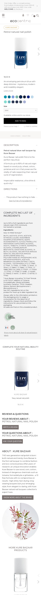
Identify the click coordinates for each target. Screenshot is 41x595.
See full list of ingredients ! (20, 201)
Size (5, 106)
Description (11, 145)
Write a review (10, 427)
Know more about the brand (18, 497)
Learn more (8, 91)
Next (39, 54)
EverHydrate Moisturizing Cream (16, 5)
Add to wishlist (31, 126)
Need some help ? (11, 126)
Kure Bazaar (11, 27)
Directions (10, 189)
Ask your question (12, 441)
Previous (39, 49)
